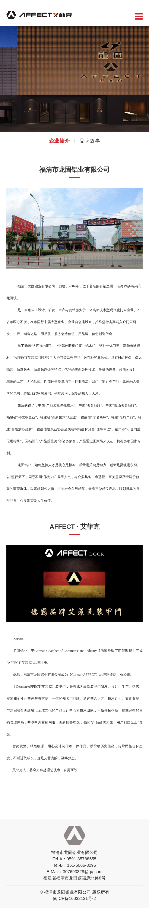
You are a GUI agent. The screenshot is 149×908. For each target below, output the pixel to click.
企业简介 (59, 141)
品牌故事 (89, 141)
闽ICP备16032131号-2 (74, 898)
